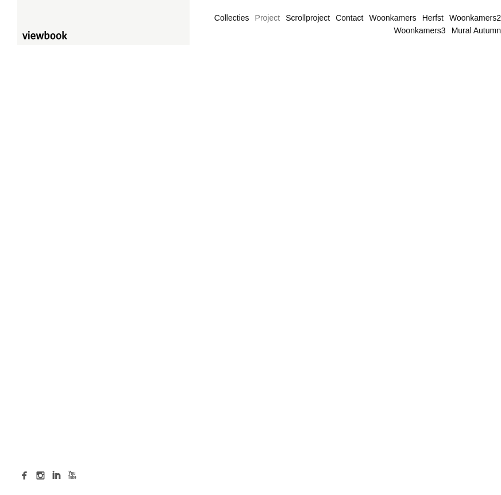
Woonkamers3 (420, 30)
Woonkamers (392, 17)
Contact (349, 17)
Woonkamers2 (475, 17)
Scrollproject (308, 17)
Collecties (231, 17)
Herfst (433, 17)
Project (267, 17)
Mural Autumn (476, 30)
